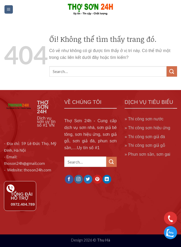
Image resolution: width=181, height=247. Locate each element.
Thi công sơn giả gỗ (146, 145)
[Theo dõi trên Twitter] (88, 179)
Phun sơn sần (141, 154)
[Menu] (8, 9)
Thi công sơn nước (145, 119)
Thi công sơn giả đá (146, 136)
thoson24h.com (37, 169)
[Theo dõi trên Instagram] (78, 179)
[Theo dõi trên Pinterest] (97, 179)
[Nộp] (172, 71)
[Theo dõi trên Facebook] (69, 179)
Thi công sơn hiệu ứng (149, 128)
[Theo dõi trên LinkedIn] (107, 179)
